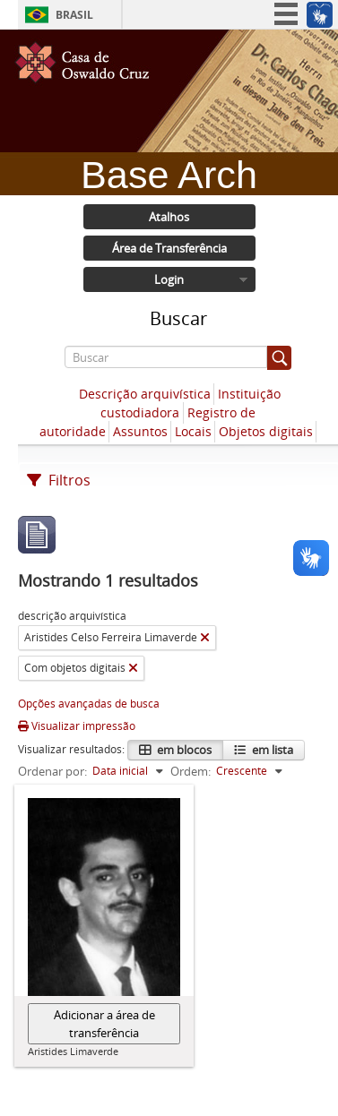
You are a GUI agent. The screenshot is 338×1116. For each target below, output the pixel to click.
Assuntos (140, 431)
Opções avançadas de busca (89, 703)
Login (169, 279)
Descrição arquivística (145, 393)
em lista (271, 750)
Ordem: (190, 771)
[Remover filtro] (205, 638)
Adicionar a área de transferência (104, 1024)
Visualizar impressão (76, 726)
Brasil (74, 14)
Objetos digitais (266, 431)
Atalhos (169, 217)
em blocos (183, 750)
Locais (193, 431)
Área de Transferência (169, 248)
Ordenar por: (52, 771)
